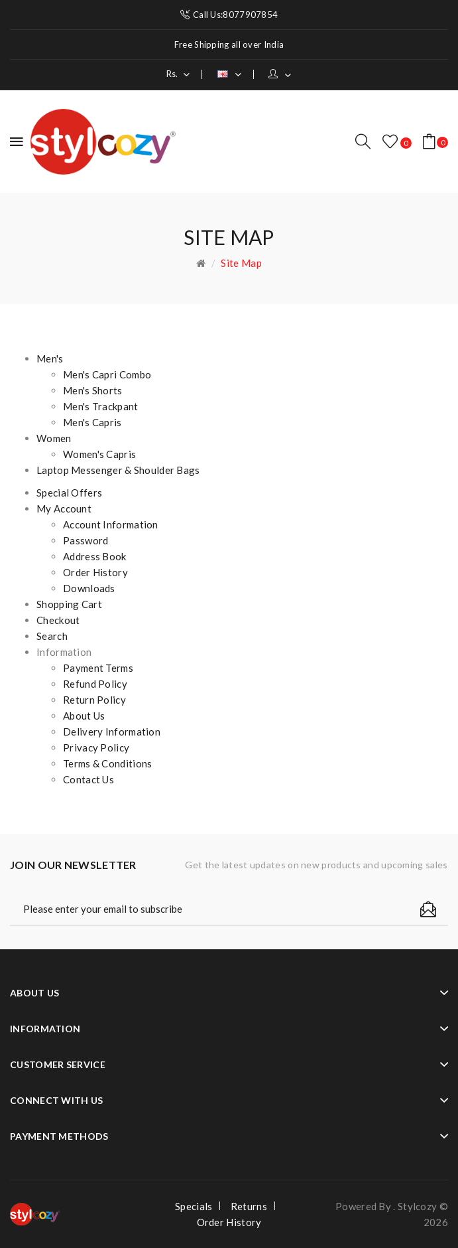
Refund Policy (95, 684)
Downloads (89, 588)
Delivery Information (111, 732)
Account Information (110, 524)
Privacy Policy (96, 747)
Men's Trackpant (101, 406)
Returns (249, 1206)
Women (54, 438)
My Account (63, 508)
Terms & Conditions (107, 763)
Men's (50, 358)
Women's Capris (99, 454)
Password (85, 540)
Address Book (95, 556)
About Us (84, 716)
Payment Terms (98, 668)
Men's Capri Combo (107, 374)
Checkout (58, 620)
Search (52, 636)
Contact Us (88, 779)
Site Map (241, 263)
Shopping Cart (69, 604)
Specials (193, 1206)
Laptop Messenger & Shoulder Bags (118, 470)
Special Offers (69, 493)
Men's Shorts (93, 390)
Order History (95, 572)
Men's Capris (92, 422)
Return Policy (94, 700)
